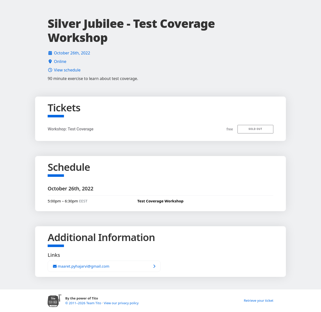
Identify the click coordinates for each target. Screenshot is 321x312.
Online (60, 61)
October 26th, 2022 (72, 53)
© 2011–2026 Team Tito (83, 303)
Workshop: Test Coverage (71, 129)
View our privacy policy (121, 303)
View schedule (67, 70)
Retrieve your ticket (258, 300)
